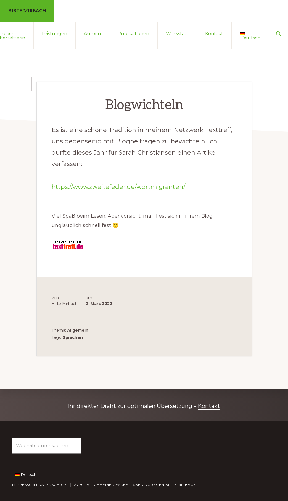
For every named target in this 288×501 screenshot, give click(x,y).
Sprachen (73, 337)
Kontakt (209, 406)
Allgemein (77, 330)
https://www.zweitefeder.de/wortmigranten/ (118, 187)
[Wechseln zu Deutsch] (25, 474)
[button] (278, 33)
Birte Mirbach (27, 11)
